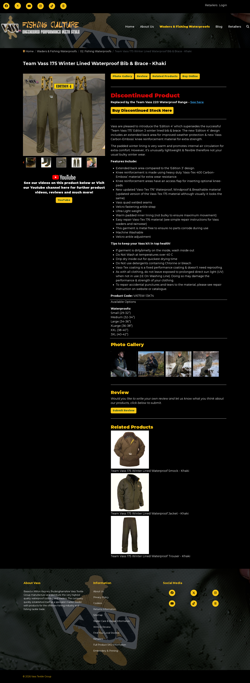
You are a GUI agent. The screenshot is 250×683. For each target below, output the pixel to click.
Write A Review (102, 627)
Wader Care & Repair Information (111, 621)
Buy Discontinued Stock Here (142, 110)
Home (129, 26)
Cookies (97, 603)
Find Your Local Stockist (106, 632)
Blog (218, 26)
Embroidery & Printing (105, 650)
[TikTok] (52, 6)
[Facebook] (6, 6)
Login (223, 5)
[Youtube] (29, 6)
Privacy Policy (101, 597)
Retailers (211, 5)
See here (197, 102)
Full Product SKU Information (109, 644)
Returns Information (104, 609)
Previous (24, 162)
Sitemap (98, 615)
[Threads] (63, 6)
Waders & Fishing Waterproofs (185, 26)
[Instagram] (40, 6)
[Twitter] (18, 6)
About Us (147, 26)
